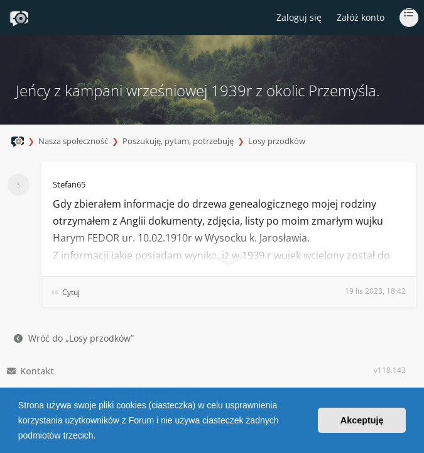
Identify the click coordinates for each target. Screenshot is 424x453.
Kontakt (30, 371)
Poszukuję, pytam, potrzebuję (178, 141)
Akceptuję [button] (362, 420)
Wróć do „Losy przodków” (74, 338)
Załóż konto (360, 17)
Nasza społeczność (73, 141)
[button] (100, 437)
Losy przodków (276, 141)
